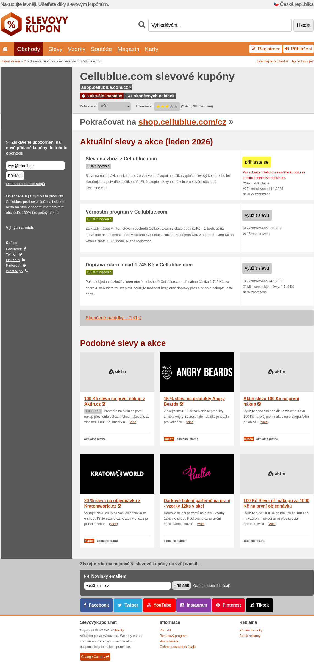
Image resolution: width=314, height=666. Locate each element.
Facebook (14, 249)
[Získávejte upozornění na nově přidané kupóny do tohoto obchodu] (35, 165)
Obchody (28, 49)
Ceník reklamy (250, 636)
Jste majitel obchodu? (272, 61)
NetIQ (119, 630)
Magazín (128, 49)
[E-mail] (127, 586)
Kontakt (165, 630)
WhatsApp (14, 271)
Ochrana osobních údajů (25, 184)
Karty (151, 49)
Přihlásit (15, 175)
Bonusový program (174, 636)
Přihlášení (298, 49)
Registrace (265, 49)
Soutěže (101, 49)
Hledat (303, 25)
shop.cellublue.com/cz (106, 87)
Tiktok (262, 605)
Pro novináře (169, 641)
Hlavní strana (10, 61)
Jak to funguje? (302, 61)
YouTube (162, 605)
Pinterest (13, 265)
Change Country (95, 657)
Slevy (55, 49)
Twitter (11, 254)
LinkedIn (13, 260)
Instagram (197, 605)
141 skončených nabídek (150, 95)
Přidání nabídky (251, 630)
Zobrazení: (88, 106)
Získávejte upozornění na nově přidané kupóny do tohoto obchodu (37, 147)
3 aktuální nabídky (102, 95)
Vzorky (76, 49)
